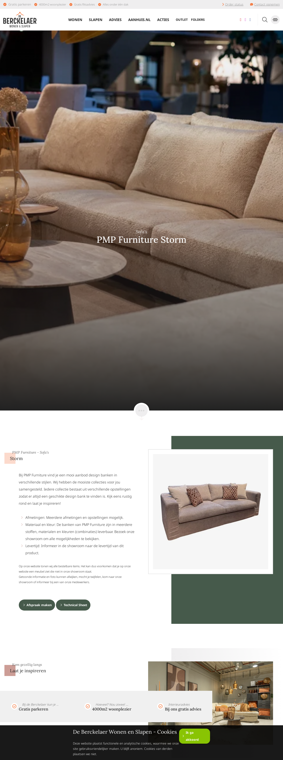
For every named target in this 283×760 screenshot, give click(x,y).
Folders (198, 19)
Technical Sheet (75, 605)
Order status (234, 4)
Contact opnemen (267, 4)
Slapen (95, 19)
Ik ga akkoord (192, 736)
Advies (115, 19)
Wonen (75, 19)
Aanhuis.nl (139, 19)
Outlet (182, 19)
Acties (163, 19)
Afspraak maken (39, 605)
